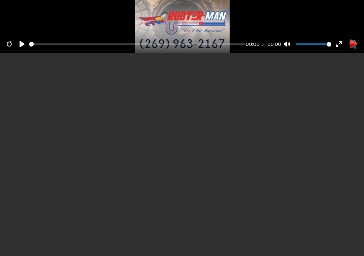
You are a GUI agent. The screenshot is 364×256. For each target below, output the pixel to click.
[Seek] (137, 44)
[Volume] (313, 44)
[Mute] (287, 44)
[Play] (22, 44)
